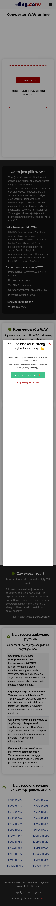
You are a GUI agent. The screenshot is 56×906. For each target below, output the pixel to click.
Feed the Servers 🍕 (28, 375)
